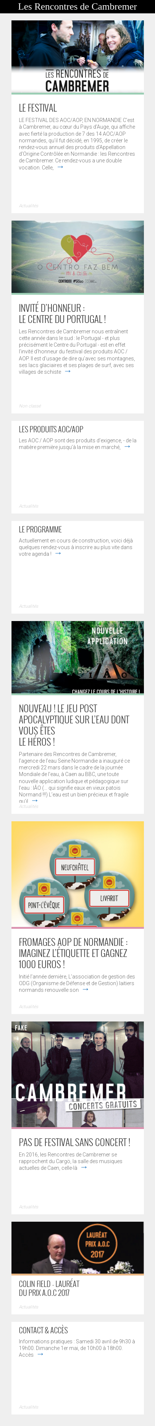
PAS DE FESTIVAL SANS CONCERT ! (74, 1142)
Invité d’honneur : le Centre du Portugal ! (62, 313)
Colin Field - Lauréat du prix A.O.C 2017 (49, 1288)
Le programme (40, 529)
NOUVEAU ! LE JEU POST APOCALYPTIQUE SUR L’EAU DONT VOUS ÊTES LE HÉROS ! (74, 724)
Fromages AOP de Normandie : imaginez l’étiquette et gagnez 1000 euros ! (73, 953)
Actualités (28, 205)
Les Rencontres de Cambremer (77, 6)
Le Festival (38, 107)
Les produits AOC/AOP (51, 429)
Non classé (30, 406)
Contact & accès (43, 1330)
